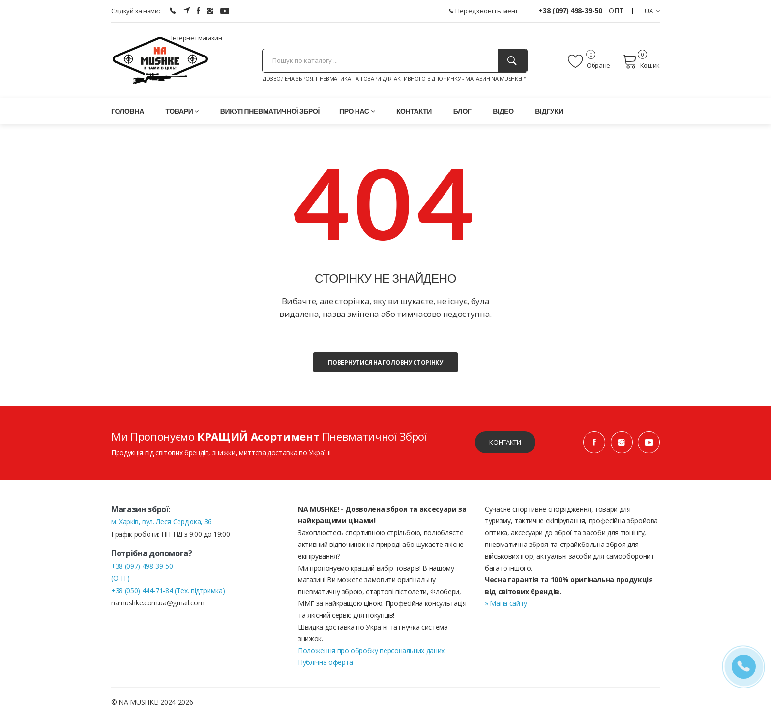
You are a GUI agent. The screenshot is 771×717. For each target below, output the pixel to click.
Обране (589, 61)
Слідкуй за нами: (135, 10)
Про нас (357, 111)
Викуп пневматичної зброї (270, 111)
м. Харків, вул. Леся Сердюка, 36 (161, 521)
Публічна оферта (325, 662)
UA (652, 10)
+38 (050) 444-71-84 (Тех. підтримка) (168, 590)
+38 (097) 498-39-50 (571, 10)
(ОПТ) (120, 578)
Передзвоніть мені (483, 10)
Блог (462, 111)
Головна (127, 111)
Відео (503, 111)
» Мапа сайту (506, 603)
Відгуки (549, 111)
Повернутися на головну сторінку (385, 362)
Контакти (414, 111)
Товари (182, 111)
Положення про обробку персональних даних (371, 650)
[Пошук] (512, 60)
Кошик (641, 61)
